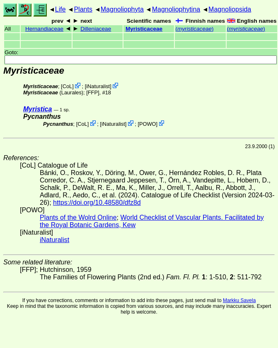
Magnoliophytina (176, 9)
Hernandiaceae (44, 29)
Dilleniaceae (95, 29)
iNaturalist (98, 86)
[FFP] (92, 92)
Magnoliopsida (229, 9)
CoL (67, 86)
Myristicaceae (144, 29)
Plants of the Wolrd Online (78, 217)
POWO (147, 124)
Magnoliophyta (122, 9)
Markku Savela (239, 300)
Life (60, 9)
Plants (83, 9)
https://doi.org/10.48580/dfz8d (97, 202)
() (194, 29)
